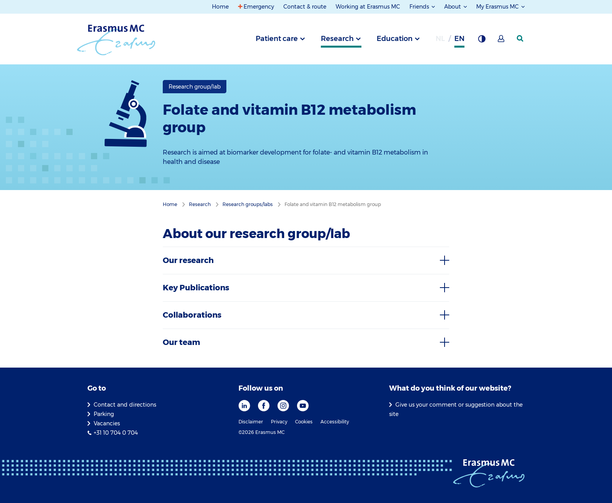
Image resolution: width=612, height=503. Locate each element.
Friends (420, 6)
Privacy (279, 422)
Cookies (304, 422)
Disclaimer (250, 422)
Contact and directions (125, 404)
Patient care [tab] (277, 38)
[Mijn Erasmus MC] (501, 41)
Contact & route (304, 6)
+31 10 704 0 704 (116, 432)
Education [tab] (395, 38)
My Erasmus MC (498, 6)
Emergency (259, 6)
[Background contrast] (482, 41)
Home (220, 6)
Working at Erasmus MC (368, 6)
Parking (104, 414)
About (453, 6)
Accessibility (334, 422)
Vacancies (107, 423)
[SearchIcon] (521, 38)
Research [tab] (337, 38)
